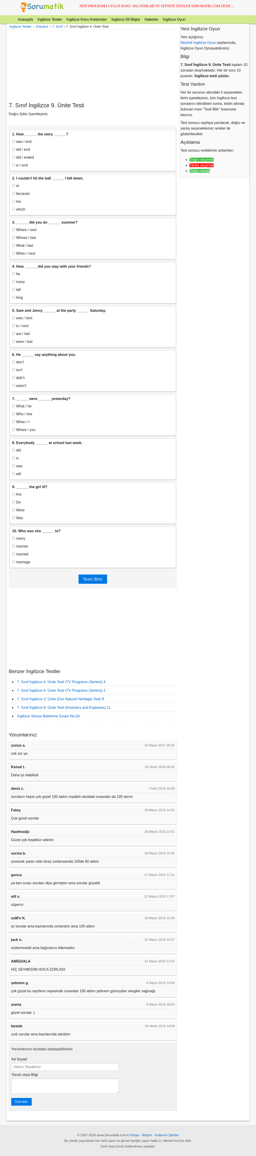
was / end (21, 142)
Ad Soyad (19, 1059)
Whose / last (24, 238)
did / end (21, 149)
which (18, 209)
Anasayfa (25, 19)
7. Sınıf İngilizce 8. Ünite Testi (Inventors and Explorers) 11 (64, 707)
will (16, 474)
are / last (21, 334)
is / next (20, 326)
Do (16, 502)
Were (18, 510)
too (16, 201)
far (16, 274)
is (15, 458)
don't (18, 362)
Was (17, 518)
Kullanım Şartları (167, 1135)
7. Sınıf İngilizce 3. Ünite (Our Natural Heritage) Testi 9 (60, 699)
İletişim (147, 1135)
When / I (20, 422)
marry (18, 538)
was (17, 466)
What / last (22, 245)
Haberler (151, 19)
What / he (21, 406)
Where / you (24, 430)
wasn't (19, 386)
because (21, 193)
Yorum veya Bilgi (24, 1075)
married (20, 554)
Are (16, 494)
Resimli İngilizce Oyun (198, 43)
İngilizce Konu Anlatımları (87, 19)
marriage (21, 562)
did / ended (23, 157)
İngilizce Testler (50, 19)
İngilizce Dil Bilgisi (125, 19)
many (18, 282)
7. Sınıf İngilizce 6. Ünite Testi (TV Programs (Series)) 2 (61, 690)
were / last (22, 341)
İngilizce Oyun (174, 19)
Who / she (22, 414)
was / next (22, 318)
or (15, 186)
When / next (23, 253)
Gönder (21, 1102)
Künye (134, 1135)
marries (20, 546)
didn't (18, 378)
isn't (17, 370)
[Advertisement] (93, 65)
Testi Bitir (93, 579)
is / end (20, 165)
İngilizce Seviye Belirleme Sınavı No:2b (48, 716)
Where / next (24, 230)
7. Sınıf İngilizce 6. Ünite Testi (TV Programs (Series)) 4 (61, 682)
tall (16, 290)
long (17, 297)
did (16, 450)
